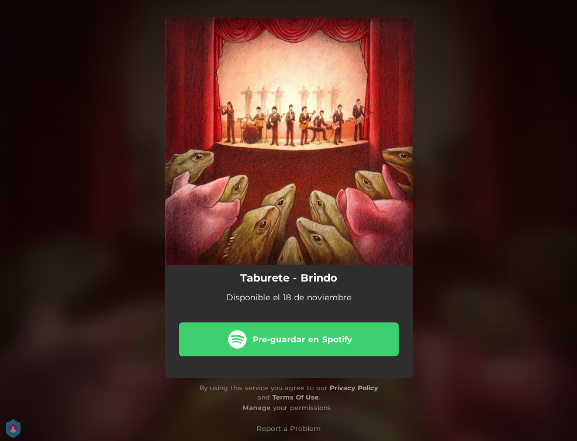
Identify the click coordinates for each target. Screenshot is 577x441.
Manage (257, 408)
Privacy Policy (354, 388)
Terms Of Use (295, 397)
